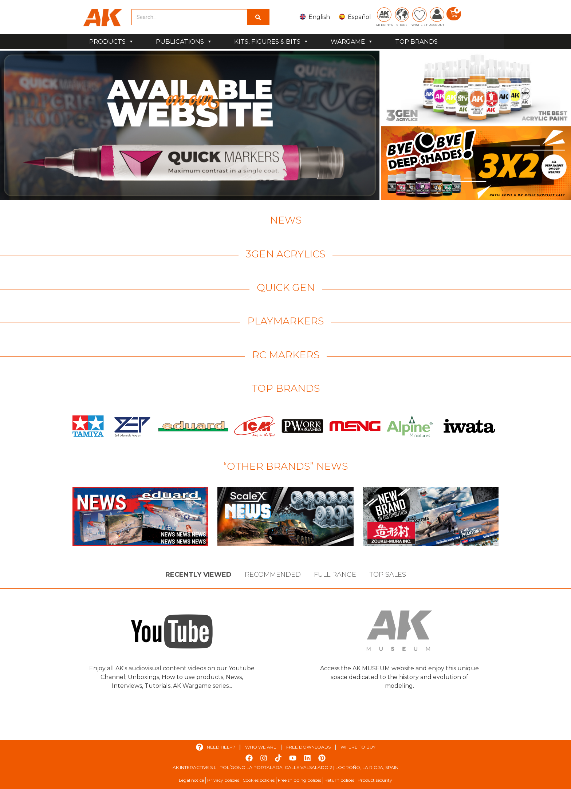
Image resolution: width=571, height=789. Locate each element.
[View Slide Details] (189, 125)
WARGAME (352, 41)
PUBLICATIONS (184, 41)
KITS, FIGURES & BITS (271, 41)
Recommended (273, 575)
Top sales (387, 575)
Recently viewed (198, 575)
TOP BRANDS (416, 41)
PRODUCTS (111, 41)
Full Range (335, 575)
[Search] (258, 17)
